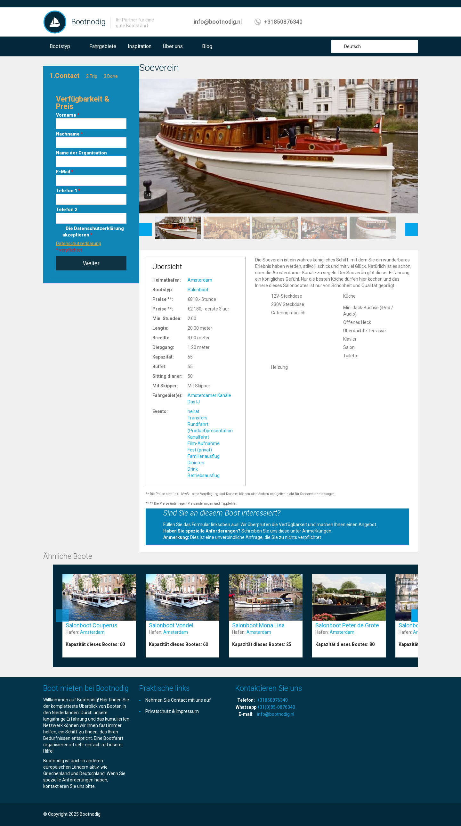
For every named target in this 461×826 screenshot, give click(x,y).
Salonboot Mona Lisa (258, 625)
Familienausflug (204, 456)
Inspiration (139, 46)
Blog (207, 46)
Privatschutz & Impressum (172, 711)
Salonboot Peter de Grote (347, 625)
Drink (193, 469)
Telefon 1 (68, 190)
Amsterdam (200, 280)
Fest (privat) (200, 449)
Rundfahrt (198, 424)
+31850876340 (283, 21)
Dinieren (196, 462)
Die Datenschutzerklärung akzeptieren (93, 231)
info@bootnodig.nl (218, 21)
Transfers (197, 417)
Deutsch (352, 46)
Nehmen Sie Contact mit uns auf (178, 700)
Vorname (67, 115)
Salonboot (198, 289)
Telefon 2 (66, 209)
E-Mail (64, 171)
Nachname (69, 133)
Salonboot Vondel (171, 625)
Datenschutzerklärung (78, 243)
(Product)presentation (210, 430)
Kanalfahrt (198, 437)
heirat (193, 411)
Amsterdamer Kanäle (209, 395)
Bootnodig (88, 21)
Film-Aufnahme (204, 443)
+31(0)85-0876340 (276, 707)
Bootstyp (60, 46)
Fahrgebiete (102, 46)
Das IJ (194, 401)
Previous (145, 226)
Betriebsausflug (204, 475)
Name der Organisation (81, 152)
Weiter (91, 263)
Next (412, 226)
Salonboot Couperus (91, 625)
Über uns (173, 46)
